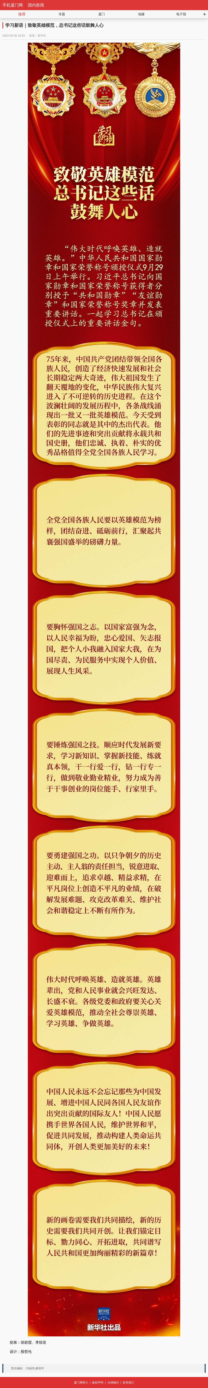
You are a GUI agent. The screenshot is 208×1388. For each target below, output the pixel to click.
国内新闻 (36, 5)
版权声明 (97, 1382)
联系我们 (128, 1382)
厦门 (101, 14)
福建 (141, 14)
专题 (61, 14)
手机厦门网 (12, 5)
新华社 (42, 35)
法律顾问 (113, 1382)
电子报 (181, 14)
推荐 (22, 14)
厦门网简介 (81, 1382)
